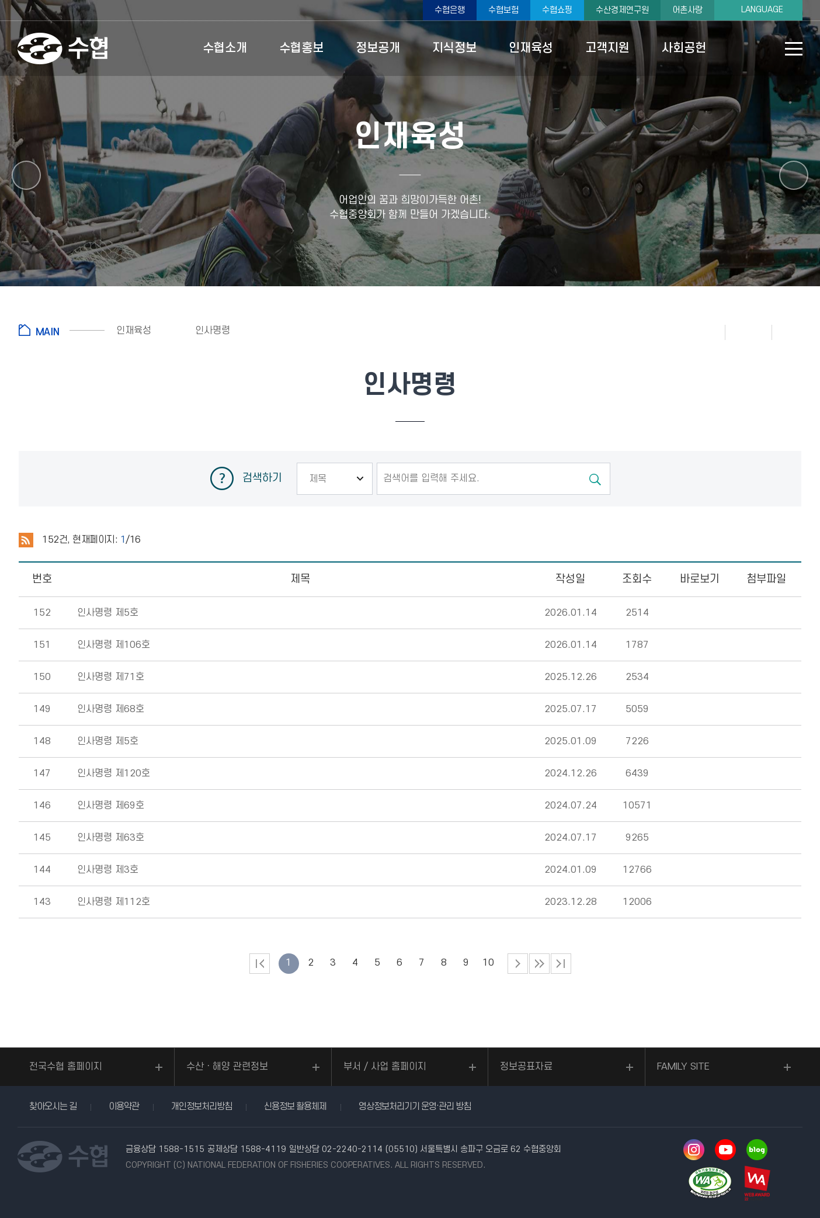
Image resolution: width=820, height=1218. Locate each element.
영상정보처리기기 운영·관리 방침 (415, 1106)
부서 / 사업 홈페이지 (384, 1066)
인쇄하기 (702, 331)
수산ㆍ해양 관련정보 (227, 1066)
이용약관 (124, 1106)
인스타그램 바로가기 (693, 1149)
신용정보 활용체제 (295, 1106)
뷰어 (699, 613)
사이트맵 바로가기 (793, 48)
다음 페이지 (518, 963)
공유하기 (795, 331)
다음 (539, 963)
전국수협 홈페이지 (65, 1066)
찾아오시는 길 (53, 1106)
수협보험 (503, 10)
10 (488, 962)
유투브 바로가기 (725, 1149)
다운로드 (766, 613)
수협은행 (450, 10)
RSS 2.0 (26, 540)
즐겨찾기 (748, 331)
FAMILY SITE (683, 1066)
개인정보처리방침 (201, 1106)
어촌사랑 (687, 10)
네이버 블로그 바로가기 (756, 1149)
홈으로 (62, 330)
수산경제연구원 (622, 10)
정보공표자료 (526, 1066)
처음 (259, 963)
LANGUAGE (762, 10)
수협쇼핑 (557, 10)
